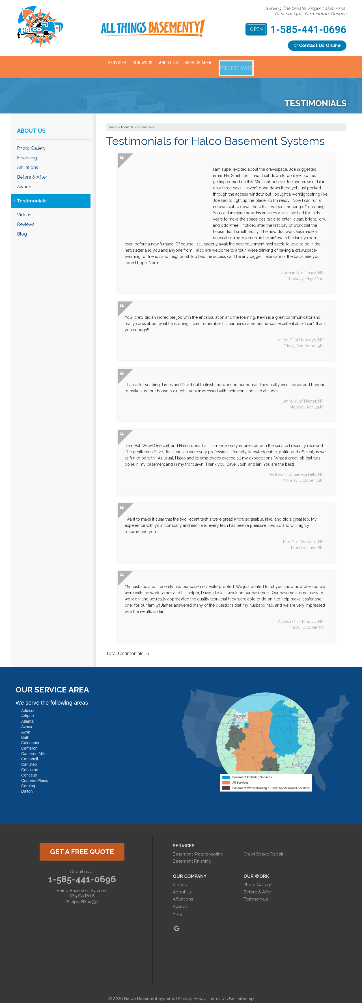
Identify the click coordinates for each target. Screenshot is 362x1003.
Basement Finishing (192, 854)
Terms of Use (221, 991)
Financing (27, 151)
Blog (22, 227)
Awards (25, 180)
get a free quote (82, 845)
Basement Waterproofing (198, 847)
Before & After (32, 170)
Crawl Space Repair (263, 847)
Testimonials (32, 193)
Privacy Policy (192, 991)
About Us (31, 124)
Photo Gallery (31, 141)
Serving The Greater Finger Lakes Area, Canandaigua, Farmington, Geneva (305, 11)
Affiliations (27, 160)
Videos (24, 208)
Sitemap (246, 991)
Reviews (26, 217)
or (317, 45)
